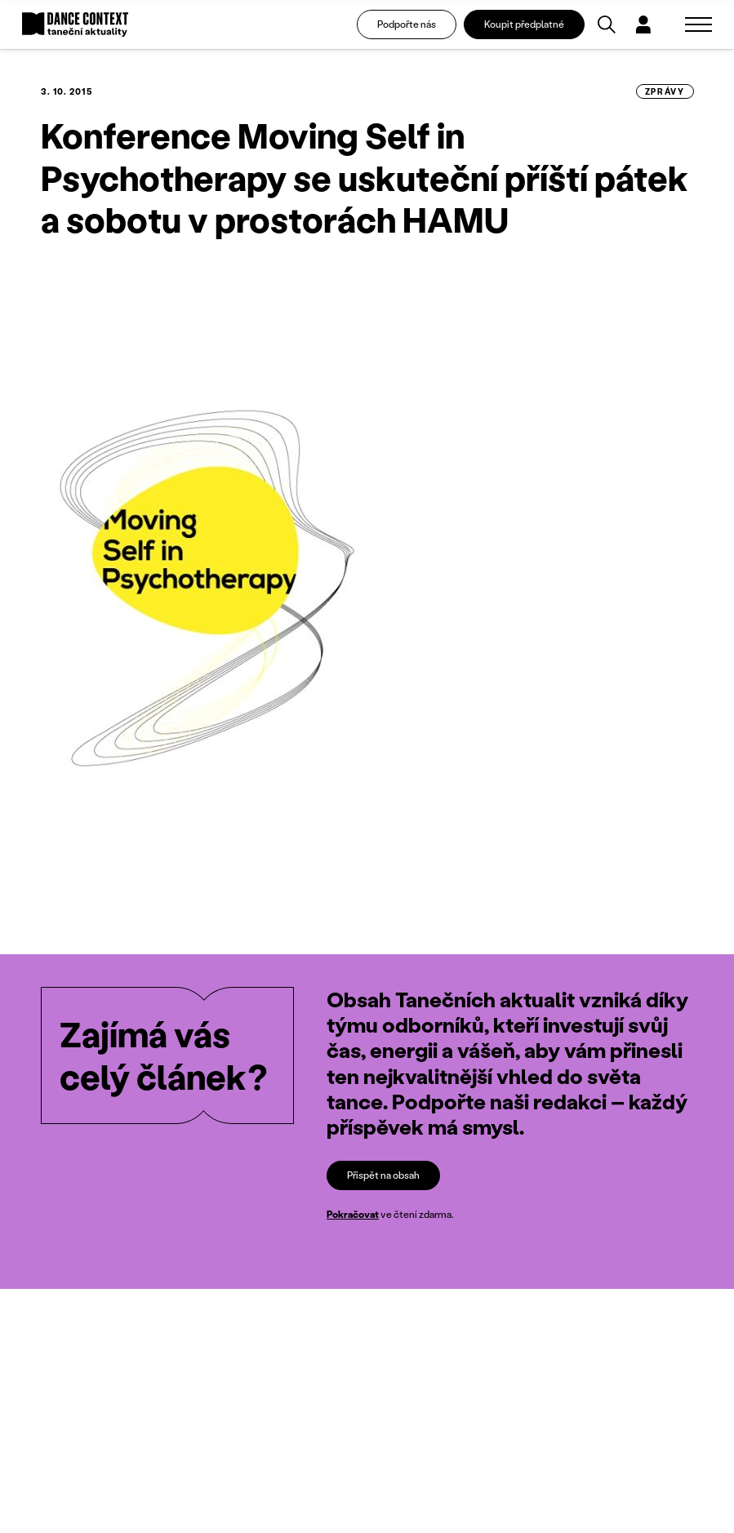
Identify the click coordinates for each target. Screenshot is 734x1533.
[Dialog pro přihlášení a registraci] (643, 24)
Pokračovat (353, 1214)
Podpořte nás (406, 24)
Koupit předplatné (524, 24)
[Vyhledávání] (606, 24)
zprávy (665, 91)
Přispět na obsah (383, 1175)
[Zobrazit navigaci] (698, 24)
